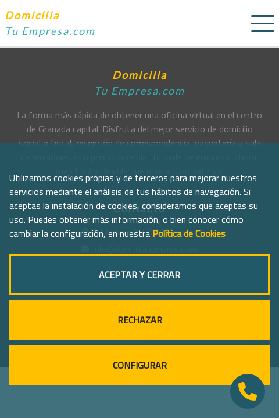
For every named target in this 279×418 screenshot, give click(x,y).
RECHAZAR (139, 320)
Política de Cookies (189, 233)
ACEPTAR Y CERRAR (139, 275)
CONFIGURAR (140, 365)
